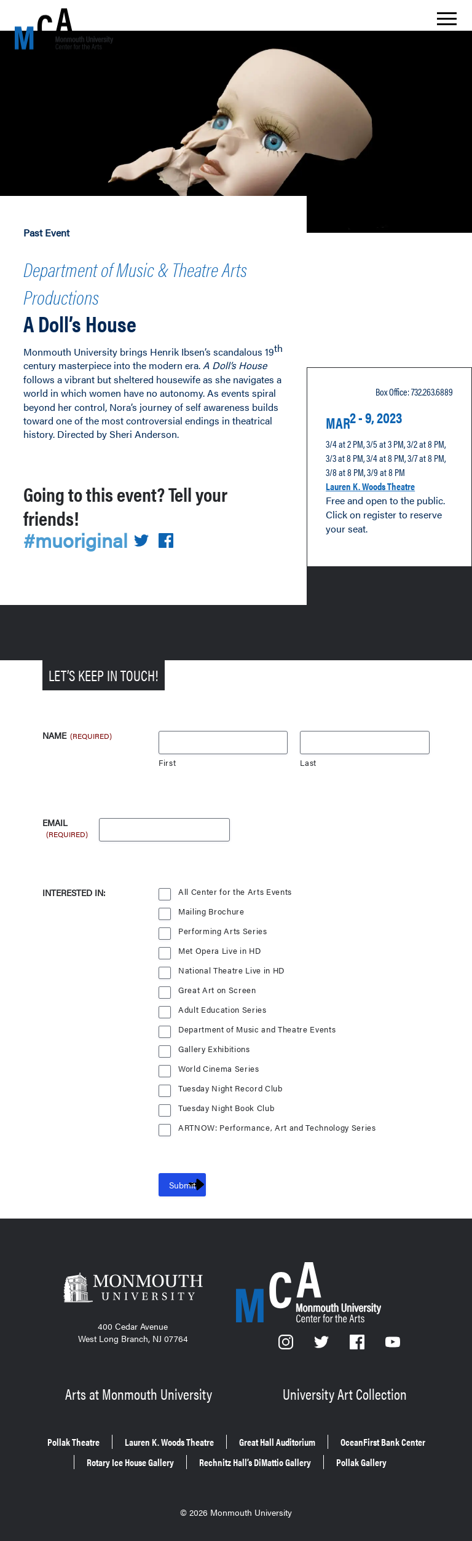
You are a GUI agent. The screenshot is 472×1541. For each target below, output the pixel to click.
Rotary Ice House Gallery (304, 1443)
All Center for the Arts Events (235, 882)
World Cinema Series (219, 1059)
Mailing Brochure (211, 902)
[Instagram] (286, 1337)
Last (308, 753)
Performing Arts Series (222, 921)
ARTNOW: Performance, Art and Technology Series (279, 1118)
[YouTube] (392, 1337)
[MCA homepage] (64, 28)
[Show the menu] (447, 22)
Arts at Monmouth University (140, 1381)
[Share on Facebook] (174, 531)
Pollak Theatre (100, 1426)
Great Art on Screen (217, 980)
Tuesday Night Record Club (232, 1078)
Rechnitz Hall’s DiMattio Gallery (190, 1461)
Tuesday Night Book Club (228, 1098)
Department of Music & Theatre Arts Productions (131, 276)
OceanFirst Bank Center (165, 1443)
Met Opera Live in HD (220, 941)
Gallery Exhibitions (215, 1039)
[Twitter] (322, 1337)
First (167, 753)
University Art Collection (346, 1381)
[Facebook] (358, 1337)
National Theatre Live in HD (232, 961)
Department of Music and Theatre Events (258, 1019)
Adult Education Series (223, 1000)
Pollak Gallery (322, 1461)
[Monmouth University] (133, 1282)
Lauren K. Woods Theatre (385, 475)
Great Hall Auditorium (354, 1426)
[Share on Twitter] (149, 531)
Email (66, 814)
